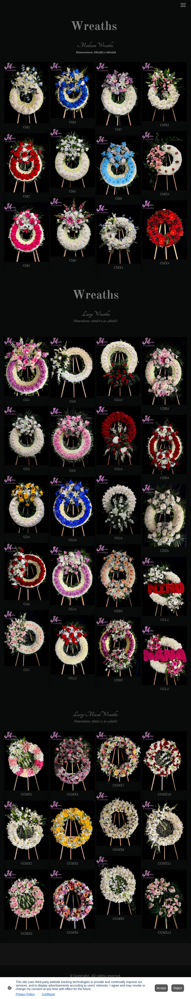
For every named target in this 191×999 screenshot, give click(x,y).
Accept (161, 988)
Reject (177, 988)
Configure (48, 994)
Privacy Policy (25, 994)
